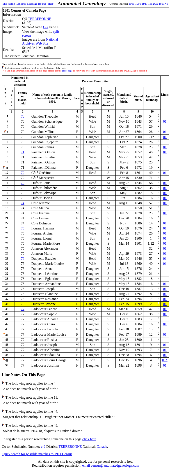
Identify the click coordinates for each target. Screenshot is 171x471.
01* (164, 360)
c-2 (43, 446)
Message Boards (36, 3)
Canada (102, 446)
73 (22, 183)
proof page (67, 70)
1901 (132, 3)
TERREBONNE (39, 19)
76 (22, 258)
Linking (21, 3)
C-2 (45, 27)
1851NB (164, 3)
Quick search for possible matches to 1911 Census (37, 454)
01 (165, 121)
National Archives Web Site (40, 41)
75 (22, 228)
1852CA (153, 3)
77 (22, 309)
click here (89, 439)
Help (50, 3)
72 (22, 173)
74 (22, 203)
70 (22, 116)
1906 (138, 3)
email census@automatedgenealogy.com (110, 465)
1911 (145, 3)
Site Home (8, 3)
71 (22, 152)
